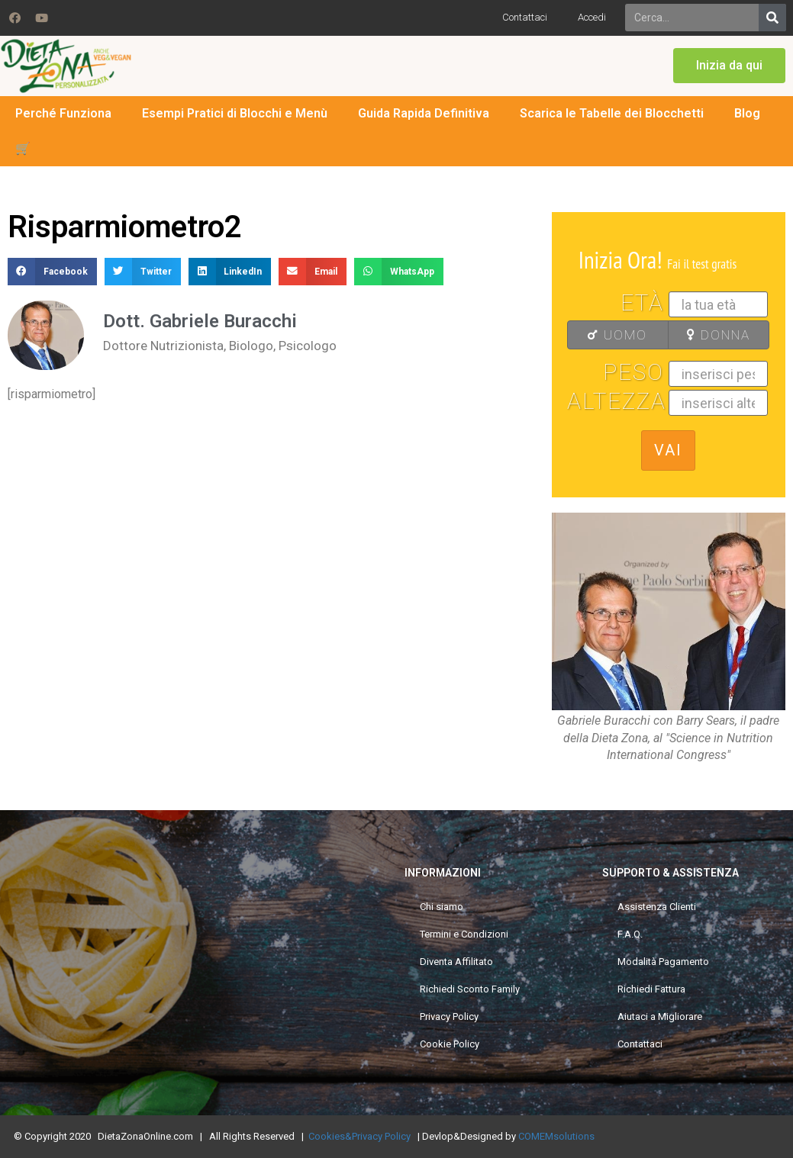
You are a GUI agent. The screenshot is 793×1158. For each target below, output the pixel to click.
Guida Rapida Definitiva (423, 113)
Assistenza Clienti (656, 906)
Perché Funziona (63, 113)
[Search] (772, 17)
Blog (747, 113)
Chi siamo (441, 906)
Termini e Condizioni (464, 934)
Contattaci (524, 17)
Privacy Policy (449, 1016)
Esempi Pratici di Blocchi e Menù (234, 113)
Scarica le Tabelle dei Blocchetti (612, 113)
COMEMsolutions (556, 1136)
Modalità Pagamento (663, 961)
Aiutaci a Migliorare (659, 1016)
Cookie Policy (449, 1044)
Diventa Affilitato (456, 961)
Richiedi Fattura (651, 989)
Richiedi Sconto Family (470, 989)
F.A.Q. (630, 934)
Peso (633, 372)
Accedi (592, 17)
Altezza (616, 401)
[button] (729, 65)
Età (642, 302)
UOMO (612, 335)
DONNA (714, 335)
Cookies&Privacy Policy (359, 1136)
